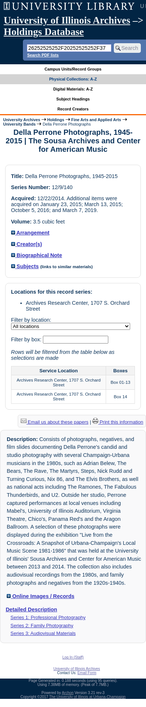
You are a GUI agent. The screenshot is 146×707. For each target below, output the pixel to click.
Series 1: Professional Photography (47, 617)
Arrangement (30, 233)
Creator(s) (26, 244)
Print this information (117, 422)
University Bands (19, 124)
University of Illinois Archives (67, 20)
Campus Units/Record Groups (72, 69)
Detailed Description (31, 609)
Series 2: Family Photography (41, 625)
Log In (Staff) (73, 657)
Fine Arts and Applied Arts (96, 119)
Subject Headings (73, 99)
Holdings (55, 119)
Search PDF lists (42, 55)
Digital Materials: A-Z (73, 89)
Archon (68, 693)
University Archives (21, 119)
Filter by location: (31, 320)
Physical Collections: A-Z (73, 79)
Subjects (25, 266)
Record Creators (73, 109)
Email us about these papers (55, 422)
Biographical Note (36, 255)
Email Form (86, 673)
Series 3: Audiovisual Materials (42, 633)
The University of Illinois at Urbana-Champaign (87, 697)
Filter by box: (27, 339)
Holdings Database (44, 31)
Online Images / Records (40, 596)
